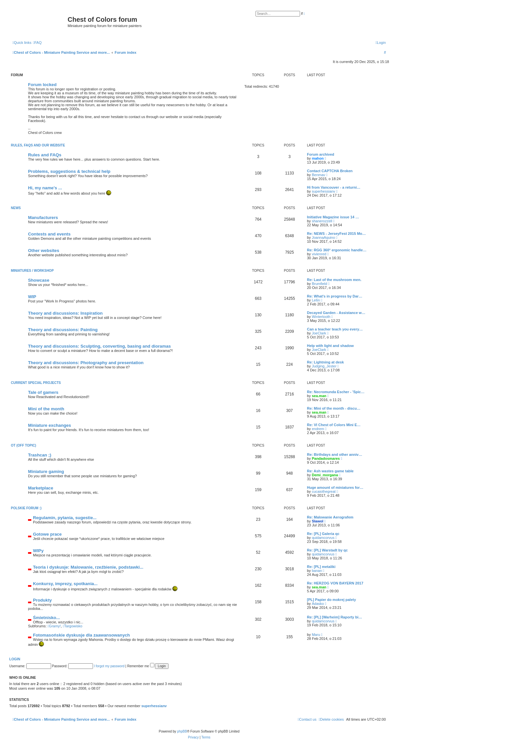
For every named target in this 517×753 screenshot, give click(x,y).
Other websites (43, 250)
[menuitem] (37, 43)
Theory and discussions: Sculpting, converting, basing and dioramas (99, 346)
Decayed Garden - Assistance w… (336, 313)
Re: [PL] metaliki (321, 567)
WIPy (38, 550)
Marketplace (40, 488)
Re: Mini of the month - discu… (333, 408)
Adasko (318, 604)
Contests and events (49, 234)
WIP (32, 296)
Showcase (38, 280)
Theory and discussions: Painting (63, 329)
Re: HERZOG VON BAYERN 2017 (335, 583)
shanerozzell (322, 221)
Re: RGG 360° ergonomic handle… (336, 250)
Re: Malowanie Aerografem (330, 517)
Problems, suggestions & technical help (69, 171)
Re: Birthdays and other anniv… (334, 454)
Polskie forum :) (26, 508)
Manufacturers (43, 217)
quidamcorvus (323, 538)
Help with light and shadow (330, 346)
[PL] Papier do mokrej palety (331, 600)
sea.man (319, 396)
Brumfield (319, 284)
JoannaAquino (323, 237)
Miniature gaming (46, 471)
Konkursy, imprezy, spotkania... (65, 583)
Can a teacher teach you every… (335, 329)
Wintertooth (321, 317)
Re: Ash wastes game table (330, 471)
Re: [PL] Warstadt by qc (327, 550)
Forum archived (320, 154)
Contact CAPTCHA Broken (329, 171)
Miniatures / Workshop (32, 270)
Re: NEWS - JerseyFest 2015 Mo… (336, 233)
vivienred (319, 254)
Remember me (140, 666)
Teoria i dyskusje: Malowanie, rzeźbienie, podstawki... (88, 567)
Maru (316, 635)
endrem (318, 429)
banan (317, 571)
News (16, 208)
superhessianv (323, 191)
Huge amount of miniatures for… (335, 487)
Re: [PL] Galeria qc (323, 534)
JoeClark (319, 333)
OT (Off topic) (23, 445)
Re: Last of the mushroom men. (334, 280)
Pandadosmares (326, 458)
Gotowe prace (47, 534)
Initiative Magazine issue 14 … (333, 217)
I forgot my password (109, 666)
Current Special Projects (36, 383)
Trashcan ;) (39, 455)
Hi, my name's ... (45, 187)
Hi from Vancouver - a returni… (333, 187)
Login (14, 659)
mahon (318, 158)
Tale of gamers (43, 392)
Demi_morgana (325, 475)
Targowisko (72, 626)
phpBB (182, 731)
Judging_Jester (324, 366)
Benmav (318, 175)
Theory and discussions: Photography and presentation (85, 362)
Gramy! (54, 626)
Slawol (317, 521)
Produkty (42, 600)
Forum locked (42, 84)
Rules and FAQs (44, 154)
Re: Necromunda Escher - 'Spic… (335, 392)
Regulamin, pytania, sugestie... (65, 517)
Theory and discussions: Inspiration (65, 313)
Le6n (316, 300)
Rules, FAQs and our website (38, 145)
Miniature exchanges (49, 425)
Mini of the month (46, 408)
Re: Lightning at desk (325, 362)
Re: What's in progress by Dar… (334, 296)
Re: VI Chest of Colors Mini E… (334, 425)
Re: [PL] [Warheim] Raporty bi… (334, 617)
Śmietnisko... (46, 617)
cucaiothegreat (324, 491)
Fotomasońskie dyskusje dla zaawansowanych (81, 635)
